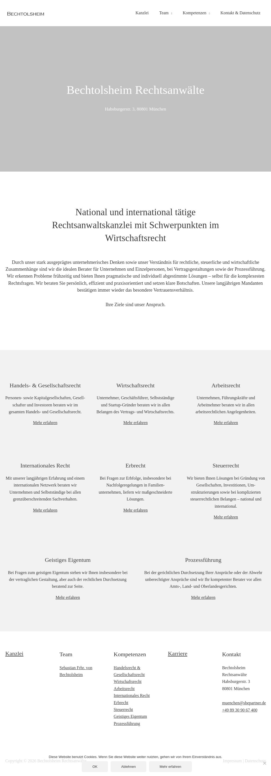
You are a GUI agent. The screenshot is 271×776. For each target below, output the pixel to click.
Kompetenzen (194, 13)
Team (164, 13)
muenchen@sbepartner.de (244, 703)
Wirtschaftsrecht (128, 681)
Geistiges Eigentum (68, 560)
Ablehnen (128, 767)
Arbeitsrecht (124, 688)
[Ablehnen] (264, 763)
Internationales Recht (132, 695)
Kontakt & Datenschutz (240, 13)
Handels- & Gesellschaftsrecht (45, 385)
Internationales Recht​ (45, 465)
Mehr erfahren (45, 422)
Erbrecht (121, 702)
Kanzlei (142, 13)
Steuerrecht (123, 709)
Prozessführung (127, 723)
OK (94, 767)
